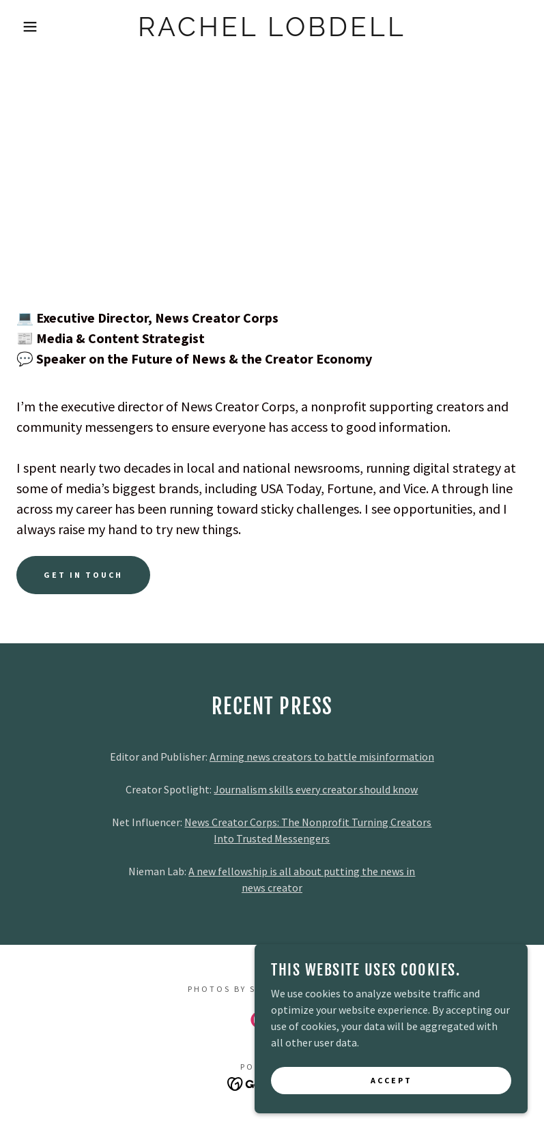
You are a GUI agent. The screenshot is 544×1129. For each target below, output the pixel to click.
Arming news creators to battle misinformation (322, 756)
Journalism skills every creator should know (316, 789)
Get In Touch (83, 575)
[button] (27, 26)
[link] (272, 32)
